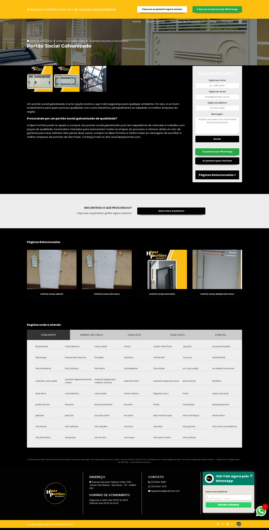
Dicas (212, 22)
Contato (227, 22)
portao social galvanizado (70, 41)
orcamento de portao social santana (108, 41)
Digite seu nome (217, 81)
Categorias (46, 41)
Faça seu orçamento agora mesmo (162, 9)
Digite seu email (217, 92)
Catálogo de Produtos (185, 22)
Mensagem (217, 114)
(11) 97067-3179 (157, 488)
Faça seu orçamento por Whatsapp (217, 9)
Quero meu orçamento (171, 213)
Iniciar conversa (228, 504)
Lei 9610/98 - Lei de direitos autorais (134, 464)
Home (136, 22)
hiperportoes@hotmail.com (164, 493)
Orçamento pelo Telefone (217, 162)
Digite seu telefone (217, 103)
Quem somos (155, 22)
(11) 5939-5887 (157, 484)
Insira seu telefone (216, 491)
